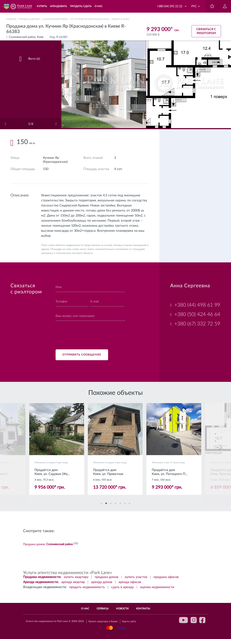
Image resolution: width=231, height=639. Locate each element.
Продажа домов (29, 19)
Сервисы (103, 608)
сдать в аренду (122, 587)
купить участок (136, 577)
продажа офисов (166, 577)
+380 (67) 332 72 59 (197, 323)
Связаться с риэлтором (206, 31)
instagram (194, 620)
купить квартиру (76, 577)
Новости (122, 608)
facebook (202, 620)
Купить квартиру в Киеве (102, 621)
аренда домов (101, 582)
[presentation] (83, 333)
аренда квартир (73, 582)
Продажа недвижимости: (42, 577)
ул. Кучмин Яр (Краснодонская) (90, 19)
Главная (11, 19)
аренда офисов (130, 582)
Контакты (143, 608)
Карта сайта (129, 621)
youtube (183, 620)
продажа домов (106, 577)
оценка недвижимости (157, 587)
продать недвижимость (87, 587)
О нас (85, 608)
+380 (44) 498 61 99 (197, 304)
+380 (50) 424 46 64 (197, 314)
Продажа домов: (48, 544)
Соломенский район (55, 19)
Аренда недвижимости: (41, 582)
